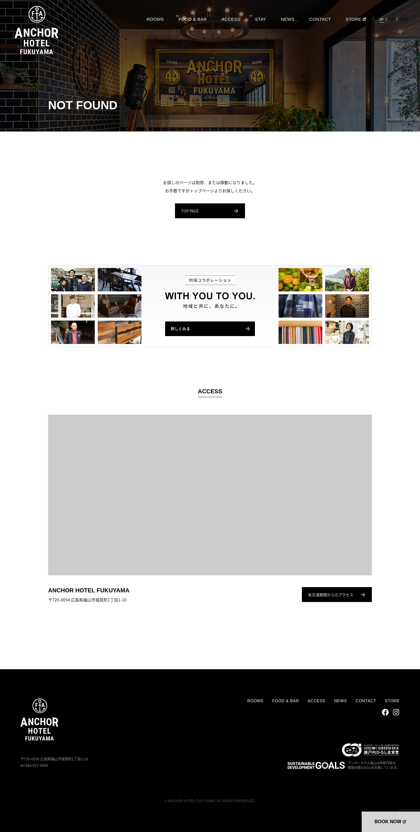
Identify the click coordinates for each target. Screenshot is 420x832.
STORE (353, 19)
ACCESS (230, 19)
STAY (260, 19)
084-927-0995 (36, 765)
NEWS (288, 19)
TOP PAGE (210, 211)
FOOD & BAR (192, 19)
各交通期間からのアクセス (337, 595)
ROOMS (155, 19)
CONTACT (320, 19)
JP (381, 19)
